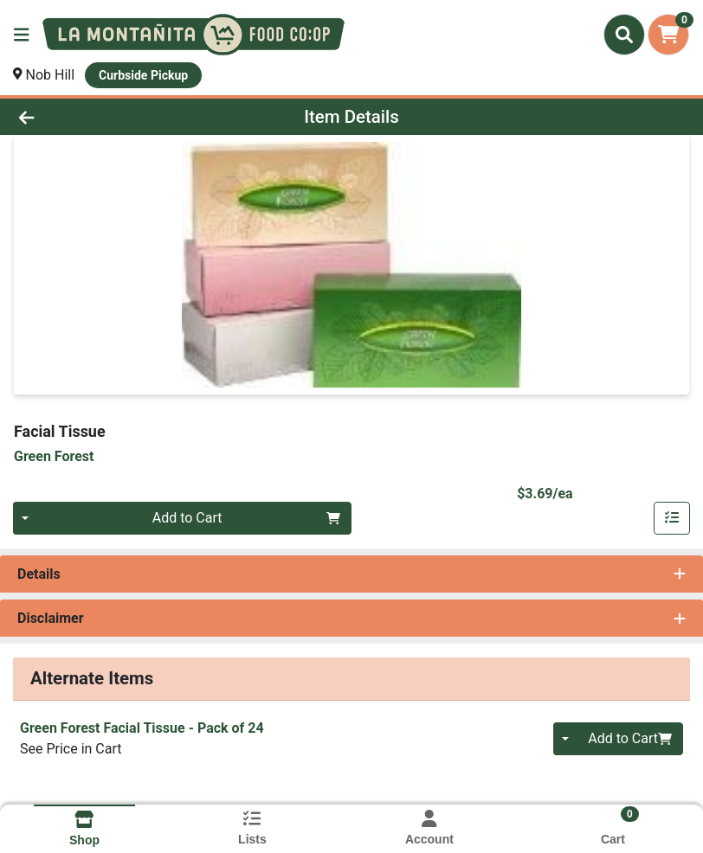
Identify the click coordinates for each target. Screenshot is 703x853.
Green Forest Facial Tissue (142, 728)
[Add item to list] (672, 518)
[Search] (624, 35)
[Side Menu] (21, 34)
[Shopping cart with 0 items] (668, 34)
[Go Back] (98, 117)
